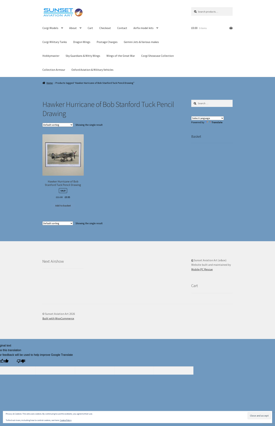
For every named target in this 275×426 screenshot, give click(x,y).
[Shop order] (57, 125)
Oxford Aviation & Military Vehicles (92, 69)
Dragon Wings (81, 42)
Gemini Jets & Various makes (141, 42)
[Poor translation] (21, 361)
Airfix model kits (143, 28)
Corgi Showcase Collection (157, 55)
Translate (213, 122)
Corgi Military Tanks (54, 42)
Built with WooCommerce (58, 318)
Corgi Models (50, 28)
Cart (90, 28)
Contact (122, 28)
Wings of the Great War (120, 55)
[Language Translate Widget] (207, 118)
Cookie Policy (66, 420)
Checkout (105, 28)
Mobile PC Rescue (202, 269)
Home (50, 83)
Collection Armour (53, 69)
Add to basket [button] (63, 205)
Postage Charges (107, 42)
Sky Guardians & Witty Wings (83, 55)
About (73, 28)
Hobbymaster (50, 55)
